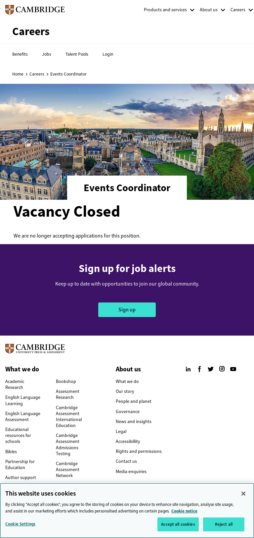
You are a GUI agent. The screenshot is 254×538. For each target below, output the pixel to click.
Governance (128, 411)
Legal (121, 431)
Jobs (46, 54)
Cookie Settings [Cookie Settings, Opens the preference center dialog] (20, 526)
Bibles (11, 452)
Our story (125, 391)
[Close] (243, 496)
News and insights (133, 421)
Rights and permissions (139, 451)
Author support (20, 477)
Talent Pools (76, 54)
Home (17, 74)
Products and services (165, 10)
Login (108, 54)
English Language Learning (22, 400)
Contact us (126, 461)
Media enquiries (131, 471)
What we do (127, 381)
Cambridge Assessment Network (67, 469)
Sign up (127, 309)
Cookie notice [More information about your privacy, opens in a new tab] (184, 513)
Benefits (20, 54)
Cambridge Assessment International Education (69, 417)
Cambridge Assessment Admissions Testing (67, 445)
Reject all (224, 526)
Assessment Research (67, 394)
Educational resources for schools (18, 435)
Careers (238, 10)
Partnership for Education (20, 464)
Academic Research (14, 384)
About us (209, 10)
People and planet (133, 401)
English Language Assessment (22, 416)
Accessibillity (128, 441)
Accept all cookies (178, 526)
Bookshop (66, 381)
